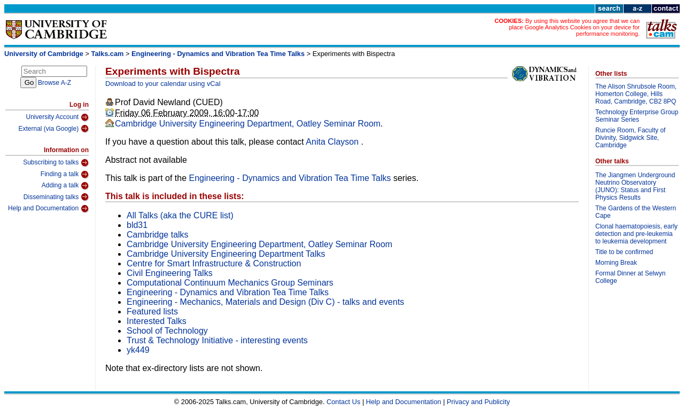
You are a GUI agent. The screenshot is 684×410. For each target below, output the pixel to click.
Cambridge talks (158, 234)
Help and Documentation (48, 208)
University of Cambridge (43, 54)
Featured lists (152, 311)
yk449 (138, 349)
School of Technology (167, 330)
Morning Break (616, 262)
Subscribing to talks (56, 163)
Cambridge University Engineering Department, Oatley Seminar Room (247, 123)
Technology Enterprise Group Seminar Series (636, 115)
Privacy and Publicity (478, 402)
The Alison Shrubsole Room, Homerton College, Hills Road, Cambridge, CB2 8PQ (636, 94)
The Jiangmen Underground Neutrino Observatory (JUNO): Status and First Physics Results (635, 186)
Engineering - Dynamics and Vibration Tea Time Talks (218, 54)
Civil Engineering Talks (170, 273)
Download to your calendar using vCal (163, 84)
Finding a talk (65, 174)
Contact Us (343, 402)
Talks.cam (107, 54)
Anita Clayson (333, 141)
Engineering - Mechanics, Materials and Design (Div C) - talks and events (265, 301)
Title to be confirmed (624, 252)
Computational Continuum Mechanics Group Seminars (230, 282)
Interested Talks (156, 321)
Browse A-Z (54, 82)
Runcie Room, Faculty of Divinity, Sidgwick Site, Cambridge (630, 138)
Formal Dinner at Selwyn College (630, 277)
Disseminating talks (56, 197)
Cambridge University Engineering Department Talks (226, 253)
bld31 (137, 225)
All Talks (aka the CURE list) (180, 215)
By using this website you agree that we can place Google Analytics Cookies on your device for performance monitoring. (574, 27)
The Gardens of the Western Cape (635, 211)
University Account (57, 117)
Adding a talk (65, 186)
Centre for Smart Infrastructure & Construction (214, 263)
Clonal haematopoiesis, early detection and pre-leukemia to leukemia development (636, 234)
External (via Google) (53, 128)
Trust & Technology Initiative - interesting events (217, 340)
